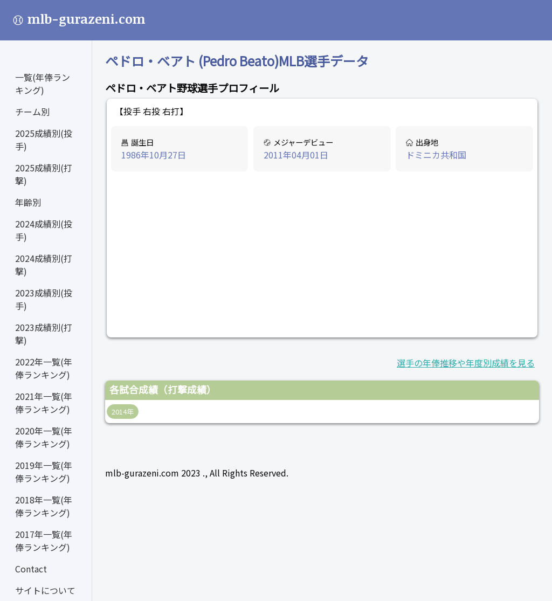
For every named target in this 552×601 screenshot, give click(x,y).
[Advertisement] (322, 254)
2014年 (123, 411)
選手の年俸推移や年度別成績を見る (466, 362)
